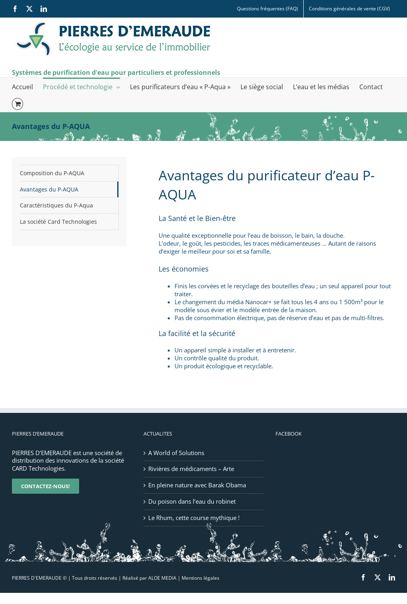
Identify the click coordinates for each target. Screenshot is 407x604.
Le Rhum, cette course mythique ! (194, 518)
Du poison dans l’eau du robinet (192, 501)
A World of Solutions (176, 453)
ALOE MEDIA (162, 578)
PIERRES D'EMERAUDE (37, 578)
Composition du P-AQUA (52, 173)
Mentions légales (200, 578)
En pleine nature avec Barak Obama (197, 485)
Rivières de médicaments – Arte (191, 469)
